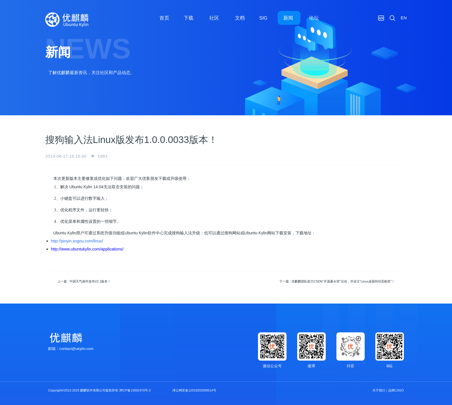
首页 (164, 17)
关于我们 (378, 390)
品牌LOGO (396, 390)
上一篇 (84, 281)
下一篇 (337, 281)
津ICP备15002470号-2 (135, 390)
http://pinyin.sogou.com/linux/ (77, 241)
